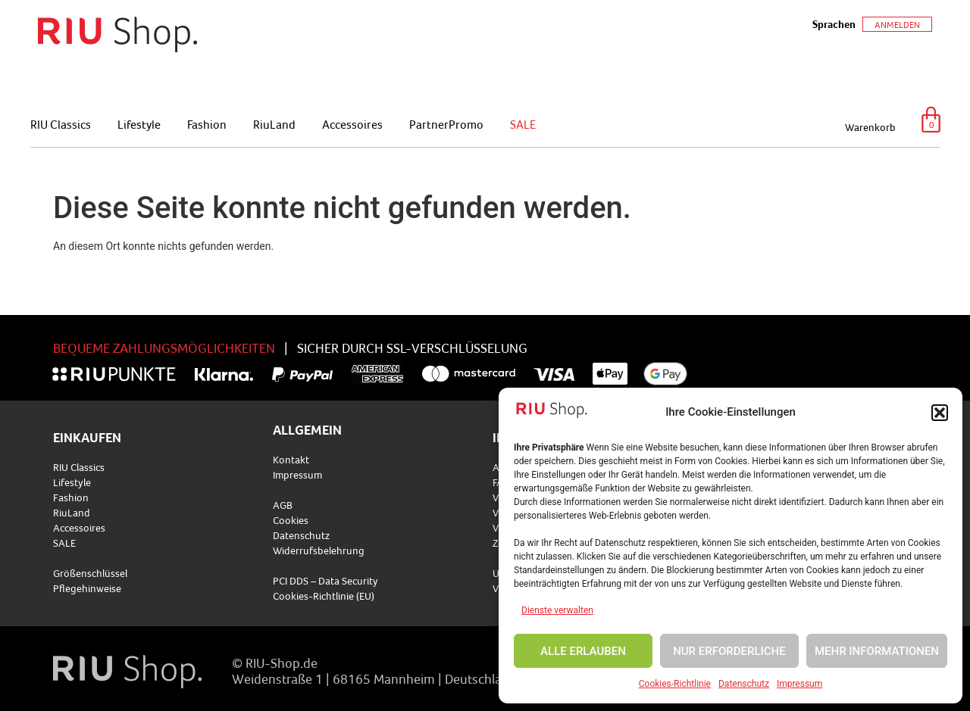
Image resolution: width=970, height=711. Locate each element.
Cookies (290, 520)
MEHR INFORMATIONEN (877, 651)
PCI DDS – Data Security (325, 581)
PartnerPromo (446, 124)
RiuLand (274, 124)
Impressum (799, 683)
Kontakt (291, 460)
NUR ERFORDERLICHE (729, 651)
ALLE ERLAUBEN (583, 651)
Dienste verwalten (557, 610)
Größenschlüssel (90, 573)
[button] (939, 412)
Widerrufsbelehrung (319, 550)
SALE (523, 124)
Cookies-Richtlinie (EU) (323, 596)
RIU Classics (60, 124)
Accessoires (352, 124)
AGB (283, 505)
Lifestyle (139, 124)
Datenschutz (743, 683)
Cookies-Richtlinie (675, 683)
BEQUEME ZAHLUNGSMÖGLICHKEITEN (164, 348)
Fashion (207, 124)
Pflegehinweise (87, 588)
